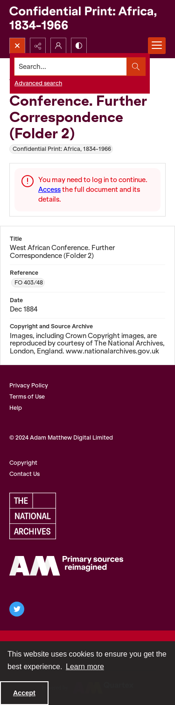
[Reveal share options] (37, 45)
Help (15, 407)
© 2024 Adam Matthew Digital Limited (61, 437)
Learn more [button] (85, 667)
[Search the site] (70, 66)
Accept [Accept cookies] (24, 693)
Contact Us (24, 473)
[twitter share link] (16, 609)
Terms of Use (27, 396)
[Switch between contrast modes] (78, 45)
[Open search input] (17, 45)
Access (49, 189)
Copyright (23, 462)
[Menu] (157, 45)
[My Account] (58, 45)
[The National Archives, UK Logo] (32, 516)
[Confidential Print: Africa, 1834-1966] (87, 19)
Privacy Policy (28, 385)
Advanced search (38, 83)
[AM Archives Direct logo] (66, 566)
